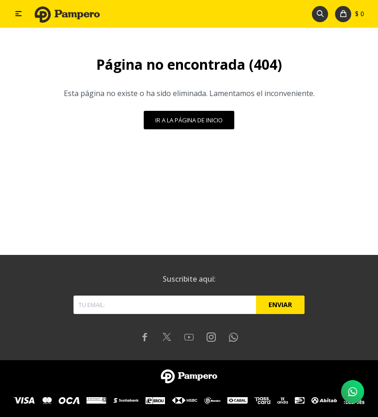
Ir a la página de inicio (189, 120)
